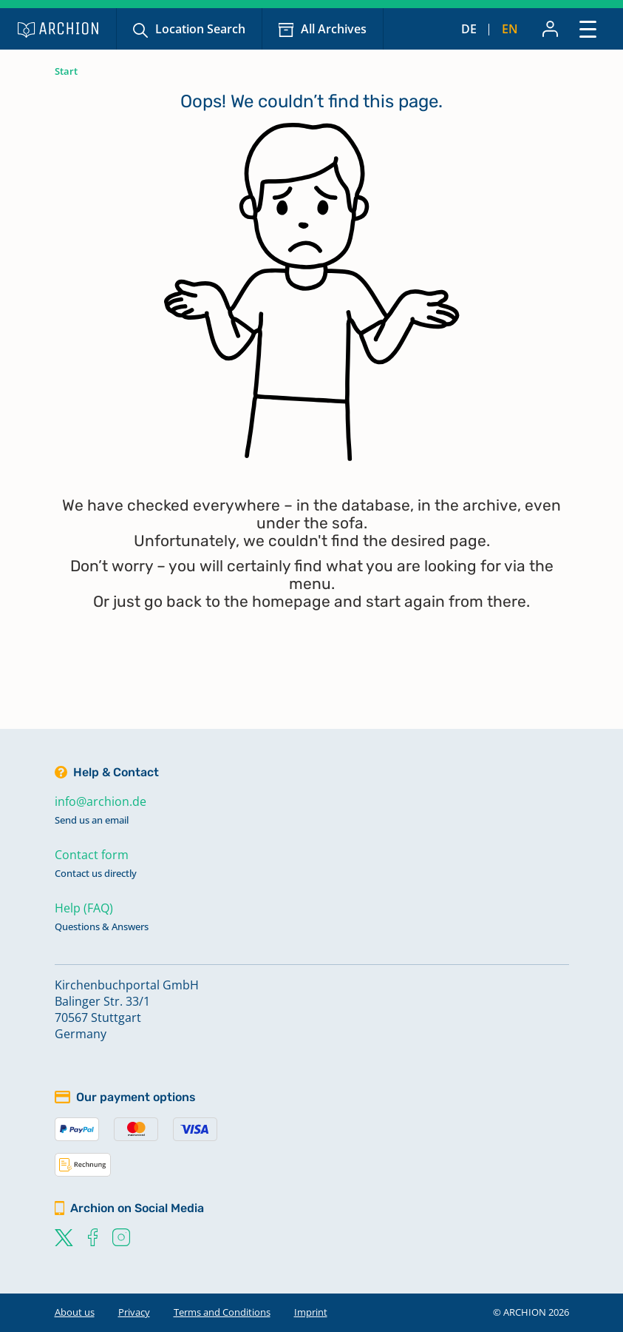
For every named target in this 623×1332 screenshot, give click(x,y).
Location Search (200, 29)
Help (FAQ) (84, 908)
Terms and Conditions (222, 1312)
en (510, 29)
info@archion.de (100, 801)
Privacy (134, 1312)
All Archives (334, 29)
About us (75, 1312)
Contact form (92, 855)
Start (66, 71)
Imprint (310, 1312)
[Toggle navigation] (588, 28)
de (469, 29)
